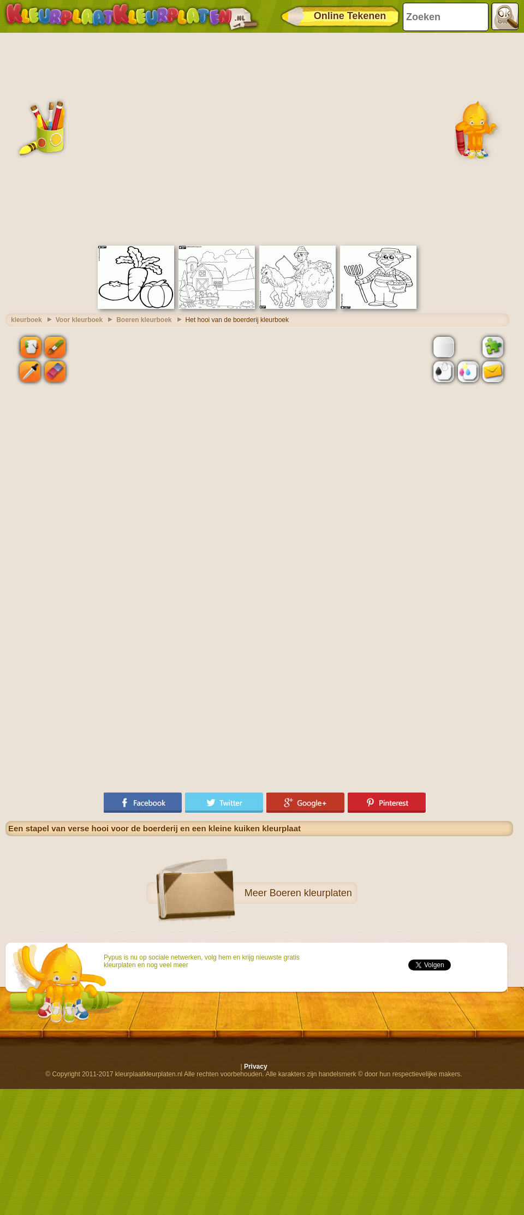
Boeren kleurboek (143, 320)
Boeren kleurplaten (311, 893)
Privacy (255, 1066)
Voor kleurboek (79, 320)
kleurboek (26, 320)
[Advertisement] (102, 137)
